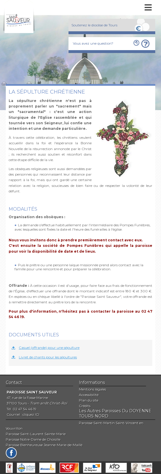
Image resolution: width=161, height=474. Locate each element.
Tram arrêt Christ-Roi (48, 403)
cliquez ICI (31, 414)
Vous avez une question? (93, 43)
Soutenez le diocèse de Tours (94, 25)
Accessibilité (89, 395)
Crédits (84, 406)
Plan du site (88, 400)
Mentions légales (92, 389)
